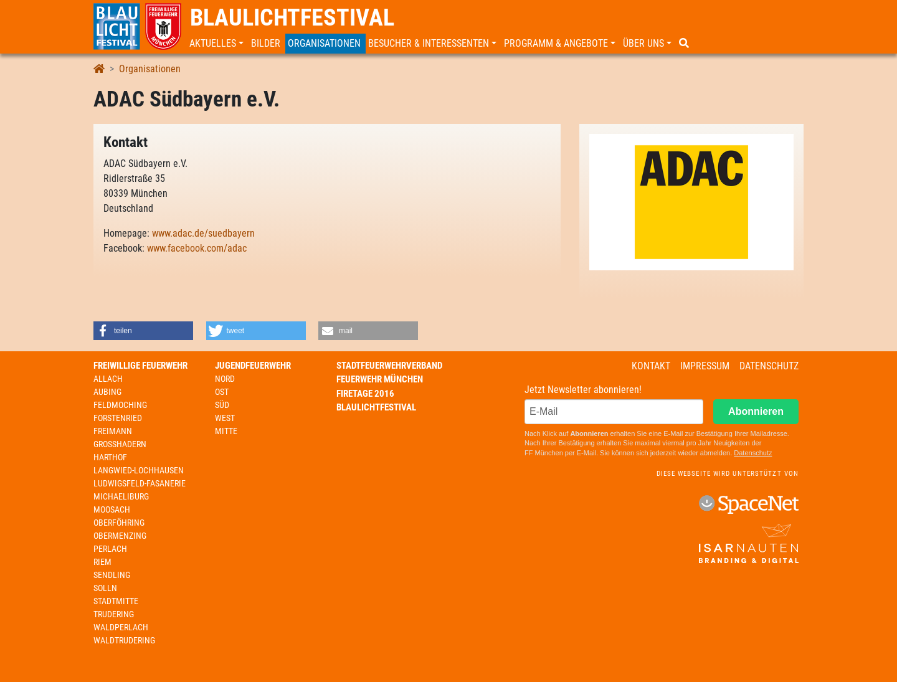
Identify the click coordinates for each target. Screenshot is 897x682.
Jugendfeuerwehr (253, 365)
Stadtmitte (115, 601)
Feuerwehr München (379, 379)
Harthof (110, 457)
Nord (225, 379)
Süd (222, 405)
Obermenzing (119, 536)
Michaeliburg (121, 496)
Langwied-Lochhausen (138, 470)
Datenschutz (769, 366)
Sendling (111, 575)
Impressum (704, 366)
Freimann (112, 431)
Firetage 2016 (365, 393)
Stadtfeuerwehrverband (389, 365)
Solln (105, 588)
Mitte (226, 431)
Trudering (113, 614)
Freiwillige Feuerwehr (140, 365)
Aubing (107, 392)
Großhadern (119, 444)
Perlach (110, 549)
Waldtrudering (124, 640)
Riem (102, 562)
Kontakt (651, 366)
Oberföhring (119, 523)
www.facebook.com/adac (197, 248)
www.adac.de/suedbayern (203, 233)
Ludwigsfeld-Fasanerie (139, 483)
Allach (108, 379)
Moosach (111, 509)
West (225, 418)
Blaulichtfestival (292, 17)
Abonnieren (756, 411)
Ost (222, 392)
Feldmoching (120, 405)
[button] (218, 44)
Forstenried (117, 418)
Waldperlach (120, 627)
